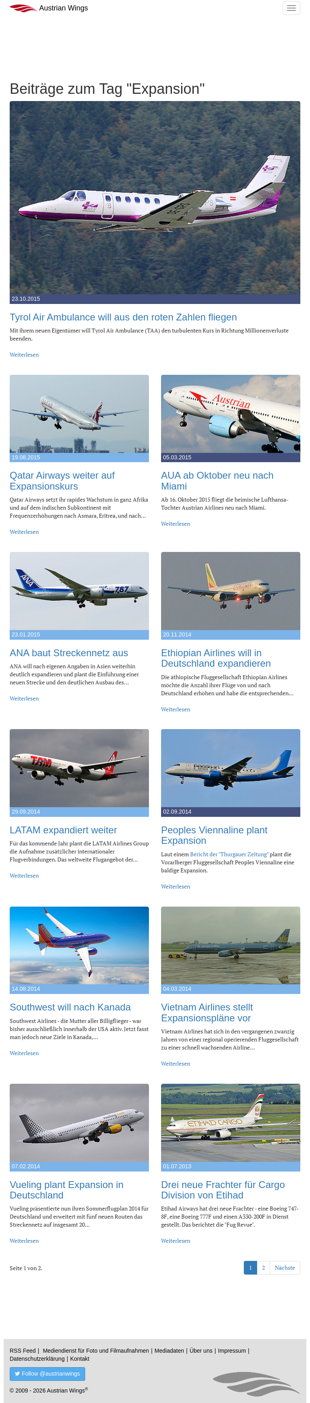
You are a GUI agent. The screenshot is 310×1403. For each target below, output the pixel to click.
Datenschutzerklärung (37, 1358)
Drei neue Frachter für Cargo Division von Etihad (223, 1190)
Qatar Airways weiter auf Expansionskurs (62, 480)
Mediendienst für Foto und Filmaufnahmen (96, 1350)
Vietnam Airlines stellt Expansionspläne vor (207, 1012)
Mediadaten (169, 1350)
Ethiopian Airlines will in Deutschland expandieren (216, 658)
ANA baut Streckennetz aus (69, 652)
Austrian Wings (49, 8)
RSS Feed (23, 1350)
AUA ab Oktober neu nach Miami (217, 480)
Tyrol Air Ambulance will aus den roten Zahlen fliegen (123, 317)
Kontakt (79, 1358)
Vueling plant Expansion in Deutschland (67, 1190)
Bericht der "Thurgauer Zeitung (228, 854)
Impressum (232, 1350)
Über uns (201, 1350)
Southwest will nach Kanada (70, 1007)
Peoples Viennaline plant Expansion (214, 835)
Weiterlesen (24, 354)
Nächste (285, 1267)
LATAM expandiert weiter (63, 829)
